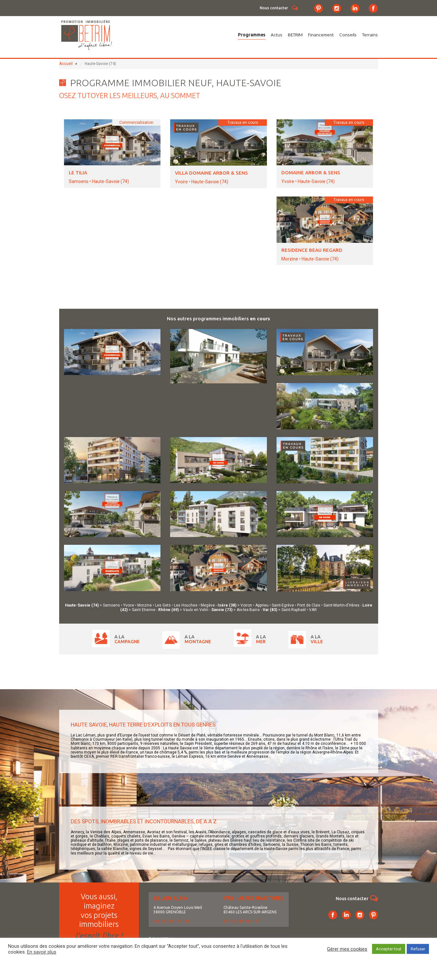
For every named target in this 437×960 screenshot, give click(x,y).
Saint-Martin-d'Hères (341, 605)
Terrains (370, 34)
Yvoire (128, 605)
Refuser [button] (418, 948)
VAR (313, 610)
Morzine (144, 605)
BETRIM (295, 34)
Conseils (348, 34)
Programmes (251, 34)
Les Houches (185, 605)
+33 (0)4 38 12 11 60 (171, 921)
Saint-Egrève (283, 605)
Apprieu (262, 605)
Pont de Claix (308, 605)
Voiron (246, 605)
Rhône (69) (169, 610)
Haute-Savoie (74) (82, 605)
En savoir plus (41, 952)
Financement (321, 34)
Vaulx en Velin (195, 610)
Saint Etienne (143, 610)
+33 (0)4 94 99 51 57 (241, 921)
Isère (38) (227, 605)
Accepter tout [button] (388, 948)
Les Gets (163, 605)
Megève (208, 605)
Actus (276, 34)
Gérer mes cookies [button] (347, 949)
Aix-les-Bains (248, 610)
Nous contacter (274, 8)
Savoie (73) (222, 610)
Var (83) (270, 610)
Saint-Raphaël (293, 610)
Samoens (111, 605)
